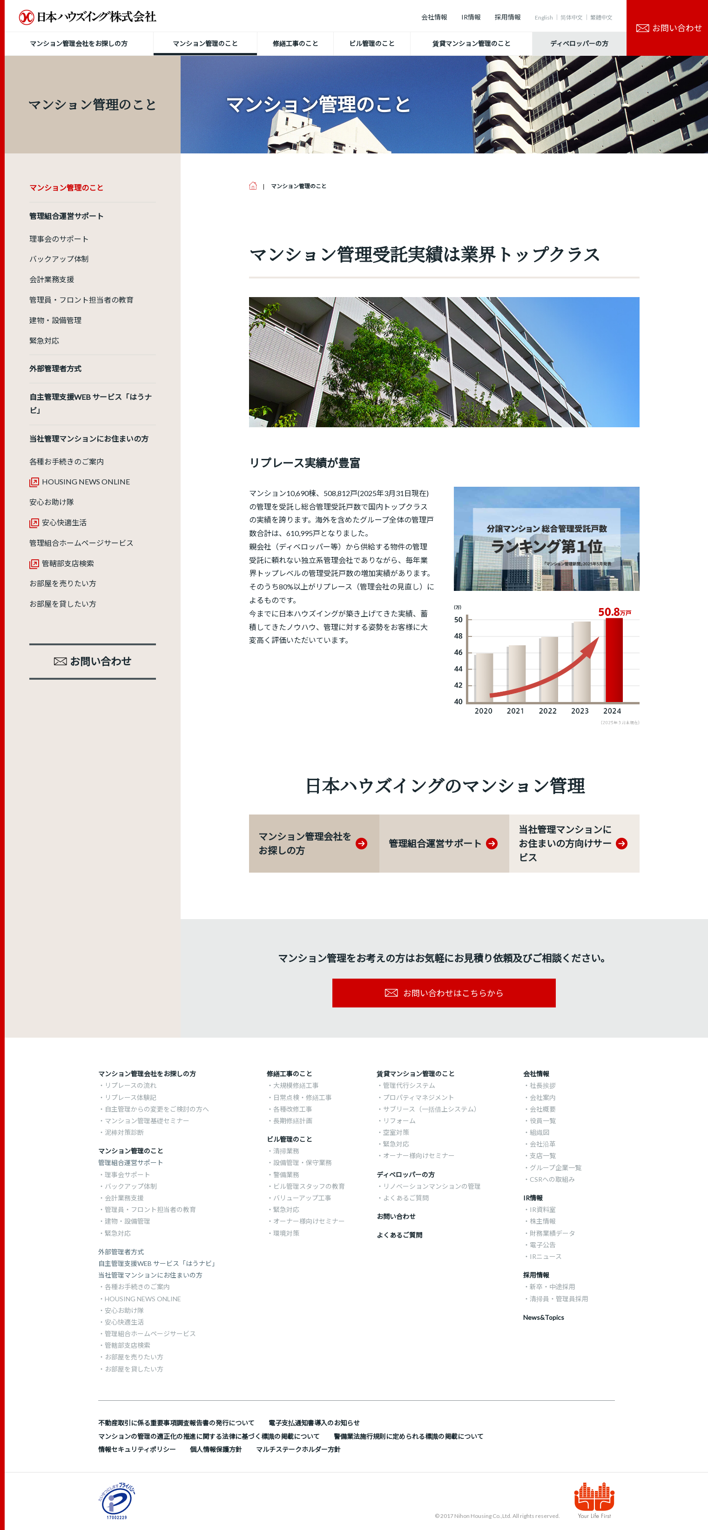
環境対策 (286, 1233)
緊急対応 (44, 340)
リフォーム (399, 1121)
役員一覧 (543, 1121)
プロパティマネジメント (418, 1097)
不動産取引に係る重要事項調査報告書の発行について (176, 1423)
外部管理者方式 (121, 1252)
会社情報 (434, 17)
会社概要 (543, 1109)
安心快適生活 (64, 522)
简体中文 (571, 17)
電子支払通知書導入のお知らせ (314, 1423)
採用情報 (508, 17)
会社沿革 (543, 1144)
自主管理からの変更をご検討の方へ (157, 1109)
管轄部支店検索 (68, 563)
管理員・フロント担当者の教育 (81, 299)
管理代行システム (409, 1085)
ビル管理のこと (289, 1139)
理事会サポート (127, 1175)
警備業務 (286, 1175)
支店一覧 (543, 1155)
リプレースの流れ (130, 1085)
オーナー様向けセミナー (309, 1221)
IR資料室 (543, 1209)
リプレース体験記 (130, 1097)
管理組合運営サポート (130, 1162)
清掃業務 (286, 1151)
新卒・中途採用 (552, 1287)
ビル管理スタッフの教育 (309, 1186)
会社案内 (543, 1097)
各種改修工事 (292, 1109)
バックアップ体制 (59, 258)
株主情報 (543, 1221)
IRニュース (546, 1256)
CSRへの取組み (552, 1179)
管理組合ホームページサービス (81, 542)
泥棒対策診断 (124, 1132)
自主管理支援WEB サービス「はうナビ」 (158, 1263)
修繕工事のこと (289, 1074)
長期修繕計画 (292, 1121)
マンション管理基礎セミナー (147, 1121)
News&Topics (543, 1317)
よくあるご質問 (406, 1198)
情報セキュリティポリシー (137, 1449)
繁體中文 (601, 17)
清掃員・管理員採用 (559, 1299)
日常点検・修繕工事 (302, 1097)
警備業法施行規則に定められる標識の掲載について (409, 1436)
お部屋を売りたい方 (62, 583)
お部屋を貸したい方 (62, 603)
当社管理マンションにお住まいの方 (150, 1275)
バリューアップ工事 (302, 1198)
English (544, 17)
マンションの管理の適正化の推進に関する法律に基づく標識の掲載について (209, 1436)
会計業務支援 (51, 279)
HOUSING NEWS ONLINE (86, 481)
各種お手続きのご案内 (66, 461)
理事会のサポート (59, 238)
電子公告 (543, 1245)
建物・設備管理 (55, 320)
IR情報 (471, 17)
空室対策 (396, 1132)
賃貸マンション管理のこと (416, 1074)
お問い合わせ (396, 1216)
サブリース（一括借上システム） (431, 1109)
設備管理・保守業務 (302, 1162)
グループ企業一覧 (555, 1168)
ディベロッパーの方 (406, 1175)
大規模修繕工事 (296, 1085)
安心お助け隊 (51, 501)
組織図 (539, 1132)
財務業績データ (552, 1233)
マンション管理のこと (130, 1151)
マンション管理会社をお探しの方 (147, 1074)
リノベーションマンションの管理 (432, 1186)
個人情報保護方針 (216, 1449)
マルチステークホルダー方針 (298, 1449)
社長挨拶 (543, 1085)
